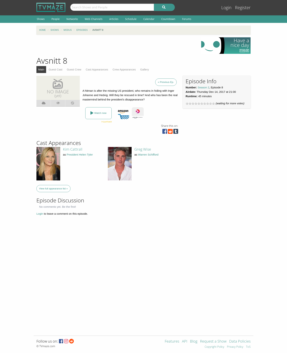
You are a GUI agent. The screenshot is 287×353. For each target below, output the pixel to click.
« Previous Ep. (166, 82)
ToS (248, 346)
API (184, 341)
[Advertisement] (116, 45)
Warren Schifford (148, 154)
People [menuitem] (55, 19)
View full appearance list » (53, 188)
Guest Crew (74, 69)
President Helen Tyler (80, 154)
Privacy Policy (235, 346)
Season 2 (203, 87)
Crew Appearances (124, 69)
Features (172, 341)
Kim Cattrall (72, 149)
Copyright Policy (214, 346)
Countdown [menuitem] (168, 19)
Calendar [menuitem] (148, 19)
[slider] (200, 103)
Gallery (144, 69)
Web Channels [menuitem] (93, 19)
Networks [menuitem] (72, 19)
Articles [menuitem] (113, 19)
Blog (193, 341)
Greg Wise (142, 149)
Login (226, 7)
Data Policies (240, 341)
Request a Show (213, 341)
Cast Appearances (97, 69)
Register (243, 7)
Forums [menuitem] (186, 19)
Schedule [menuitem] (131, 19)
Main (41, 69)
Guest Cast (55, 69)
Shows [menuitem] (41, 19)
